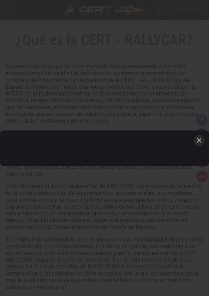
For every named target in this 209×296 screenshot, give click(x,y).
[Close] (199, 140)
